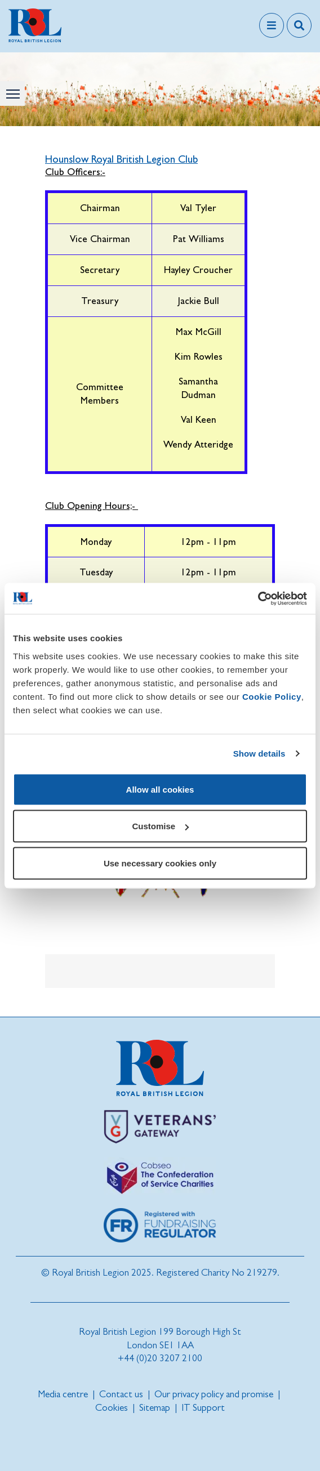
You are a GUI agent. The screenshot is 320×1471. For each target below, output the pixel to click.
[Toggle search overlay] (299, 25)
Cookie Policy (271, 696)
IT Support (203, 1407)
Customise (160, 826)
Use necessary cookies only (160, 863)
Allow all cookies (160, 789)
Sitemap (154, 1407)
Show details (259, 753)
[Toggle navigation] (271, 25)
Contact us (121, 1394)
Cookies (111, 1407)
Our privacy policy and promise (213, 1394)
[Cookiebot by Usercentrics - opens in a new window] (257, 598)
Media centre (63, 1394)
